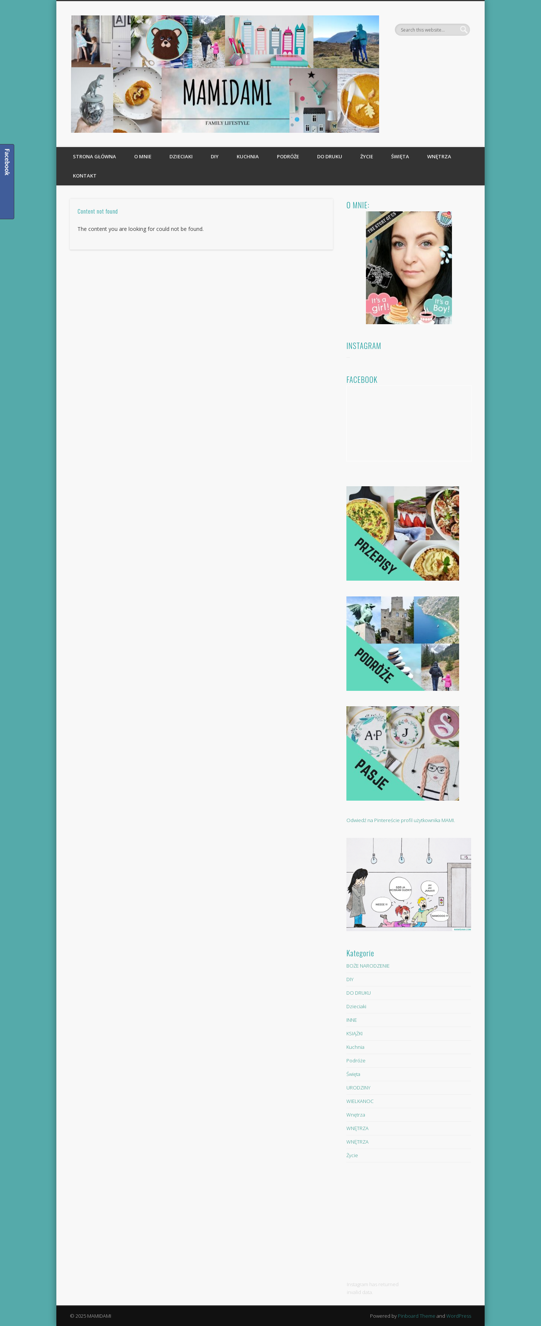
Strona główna (94, 156)
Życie (366, 156)
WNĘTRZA (357, 1128)
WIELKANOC (359, 1101)
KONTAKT (85, 175)
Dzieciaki (181, 156)
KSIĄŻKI (354, 1033)
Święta (400, 156)
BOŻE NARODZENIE (368, 965)
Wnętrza (439, 156)
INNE (351, 1019)
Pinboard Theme (416, 1315)
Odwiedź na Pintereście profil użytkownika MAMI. (400, 820)
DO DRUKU (329, 156)
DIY (215, 156)
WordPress (458, 1315)
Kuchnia (248, 156)
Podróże (288, 156)
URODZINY (358, 1087)
